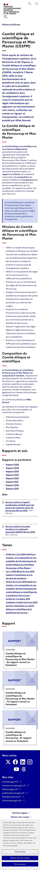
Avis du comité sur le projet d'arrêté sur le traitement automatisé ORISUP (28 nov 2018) (20, 529)
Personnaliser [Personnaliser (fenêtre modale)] (20, 852)
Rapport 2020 (12, 485)
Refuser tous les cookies (20, 858)
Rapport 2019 (12, 488)
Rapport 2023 (12, 475)
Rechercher (29, 2)
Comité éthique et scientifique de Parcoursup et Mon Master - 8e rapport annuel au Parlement (20, 659)
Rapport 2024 (12, 471)
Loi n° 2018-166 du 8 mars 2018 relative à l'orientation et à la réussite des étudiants (20, 575)
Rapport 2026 (12, 464)
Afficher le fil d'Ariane (11, 25)
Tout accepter (20, 864)
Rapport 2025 (12, 468)
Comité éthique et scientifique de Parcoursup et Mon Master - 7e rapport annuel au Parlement (20, 698)
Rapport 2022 (12, 478)
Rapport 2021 (12, 482)
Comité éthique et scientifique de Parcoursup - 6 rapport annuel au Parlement (18, 736)
